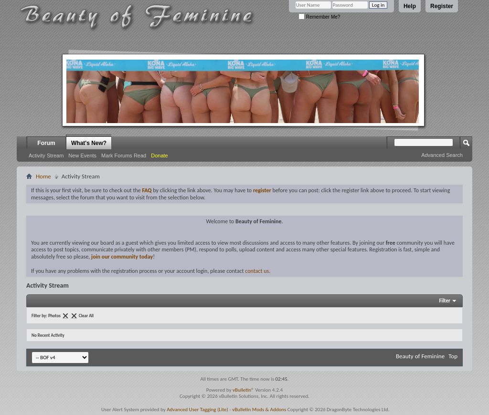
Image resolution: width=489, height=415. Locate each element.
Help (410, 6)
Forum (46, 143)
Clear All (86, 315)
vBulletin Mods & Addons (259, 409)
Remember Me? (319, 17)
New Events (82, 155)
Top (452, 356)
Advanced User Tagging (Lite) (197, 409)
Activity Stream (46, 155)
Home (43, 176)
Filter (444, 301)
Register (441, 6)
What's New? (88, 143)
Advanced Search (442, 155)
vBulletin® (243, 390)
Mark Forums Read (123, 155)
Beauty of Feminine (420, 356)
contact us (257, 271)
